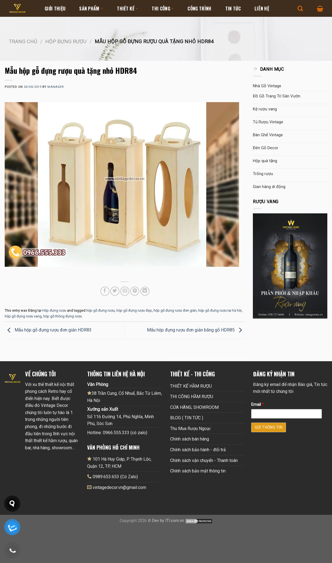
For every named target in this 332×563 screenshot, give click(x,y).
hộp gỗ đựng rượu (100, 310)
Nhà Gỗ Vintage (267, 85)
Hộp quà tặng (265, 160)
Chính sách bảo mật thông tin (198, 471)
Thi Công (163, 8)
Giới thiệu (55, 8)
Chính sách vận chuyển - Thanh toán (204, 460)
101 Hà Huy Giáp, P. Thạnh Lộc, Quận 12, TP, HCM (119, 462)
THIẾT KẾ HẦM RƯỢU (191, 386)
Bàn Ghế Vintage (268, 134)
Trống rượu (263, 173)
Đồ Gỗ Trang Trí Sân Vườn (276, 96)
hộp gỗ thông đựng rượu (62, 316)
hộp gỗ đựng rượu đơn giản (175, 310)
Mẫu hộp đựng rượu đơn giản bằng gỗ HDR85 (196, 330)
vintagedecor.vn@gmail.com (119, 487)
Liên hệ (262, 8)
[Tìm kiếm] (300, 8)
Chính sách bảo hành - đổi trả (198, 449)
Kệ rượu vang (265, 109)
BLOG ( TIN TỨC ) (186, 417)
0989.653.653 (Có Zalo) (115, 476)
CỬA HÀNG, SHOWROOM (194, 407)
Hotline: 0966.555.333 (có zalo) (117, 432)
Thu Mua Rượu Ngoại (190, 428)
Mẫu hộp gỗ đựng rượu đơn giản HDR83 (48, 330)
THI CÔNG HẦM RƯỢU (191, 396)
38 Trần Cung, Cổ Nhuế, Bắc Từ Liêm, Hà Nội (124, 396)
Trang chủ (23, 41)
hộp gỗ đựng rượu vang (23, 316)
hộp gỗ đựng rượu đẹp (134, 310)
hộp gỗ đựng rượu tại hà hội (220, 310)
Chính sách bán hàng (189, 439)
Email (257, 404)
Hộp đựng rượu (66, 41)
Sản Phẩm (91, 8)
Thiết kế (127, 8)
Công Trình (199, 8)
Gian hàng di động (269, 186)
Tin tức (233, 8)
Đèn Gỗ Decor (265, 147)
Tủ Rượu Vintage (268, 121)
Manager (55, 87)
